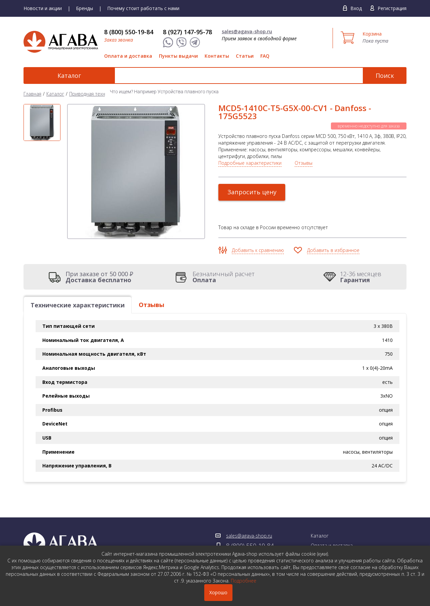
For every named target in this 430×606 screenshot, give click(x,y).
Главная (32, 94)
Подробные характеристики (250, 163)
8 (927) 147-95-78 (187, 32)
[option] (42, 122)
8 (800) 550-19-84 (128, 32)
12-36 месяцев (360, 277)
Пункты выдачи (178, 56)
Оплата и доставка (128, 56)
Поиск (385, 75)
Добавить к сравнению (258, 250)
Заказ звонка (118, 40)
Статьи (245, 56)
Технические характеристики (78, 305)
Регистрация (392, 8)
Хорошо (218, 592)
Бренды (84, 8)
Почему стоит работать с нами (143, 8)
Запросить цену (251, 192)
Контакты (217, 56)
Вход (356, 8)
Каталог (60, 75)
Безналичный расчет (223, 277)
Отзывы (303, 163)
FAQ (264, 56)
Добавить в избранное (333, 250)
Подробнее (243, 580)
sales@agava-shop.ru (247, 31)
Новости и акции (43, 8)
